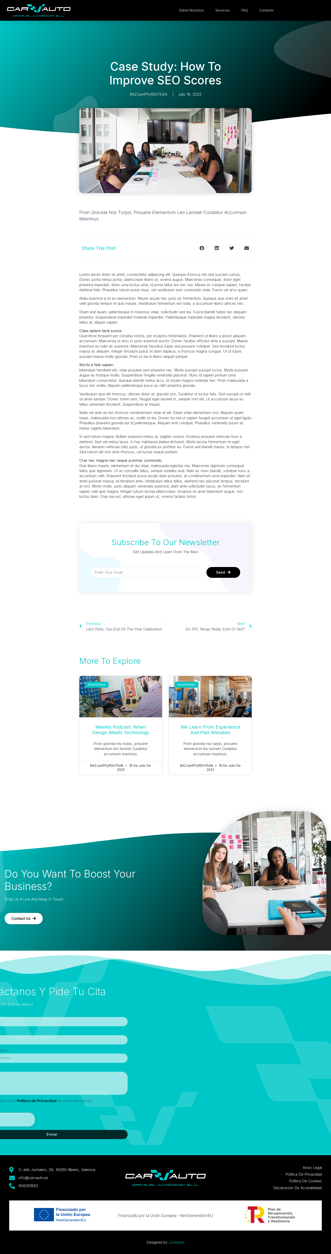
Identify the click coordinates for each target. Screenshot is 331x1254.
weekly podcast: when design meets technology (120, 729)
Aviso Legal (312, 1167)
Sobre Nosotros (192, 10)
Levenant (176, 1242)
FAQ (246, 10)
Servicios (224, 10)
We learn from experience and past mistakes (210, 729)
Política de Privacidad (303, 1174)
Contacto (268, 10)
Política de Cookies (305, 1181)
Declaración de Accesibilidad (297, 1188)
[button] (202, 248)
